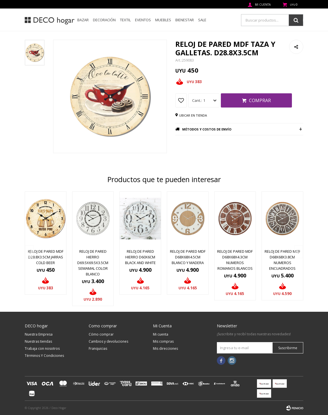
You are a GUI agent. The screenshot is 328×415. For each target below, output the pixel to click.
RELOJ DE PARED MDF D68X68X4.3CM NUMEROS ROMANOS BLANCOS (235, 260)
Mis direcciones (165, 348)
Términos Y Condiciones (44, 355)
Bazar (83, 19)
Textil (125, 19)
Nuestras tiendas (38, 341)
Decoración (104, 19)
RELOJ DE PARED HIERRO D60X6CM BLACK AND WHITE (140, 257)
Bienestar (184, 19)
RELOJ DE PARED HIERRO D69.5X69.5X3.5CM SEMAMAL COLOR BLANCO (92, 263)
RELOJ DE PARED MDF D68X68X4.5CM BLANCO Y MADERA (187, 257)
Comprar (260, 100)
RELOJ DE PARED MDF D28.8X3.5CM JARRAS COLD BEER (45, 257)
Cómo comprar (101, 334)
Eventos (143, 19)
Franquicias (98, 348)
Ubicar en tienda (193, 115)
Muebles (163, 19)
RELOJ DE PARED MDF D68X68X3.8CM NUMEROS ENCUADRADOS (282, 260)
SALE (202, 19)
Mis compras (163, 341)
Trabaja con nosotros (42, 348)
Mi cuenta (160, 334)
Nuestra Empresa (39, 334)
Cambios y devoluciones (108, 341)
